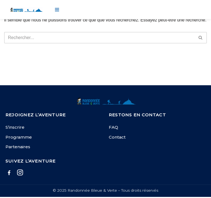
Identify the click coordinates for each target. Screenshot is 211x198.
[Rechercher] (99, 37)
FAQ (113, 127)
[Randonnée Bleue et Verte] (26, 9)
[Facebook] (9, 173)
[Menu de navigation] (57, 9)
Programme (18, 137)
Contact (117, 137)
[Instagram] (20, 173)
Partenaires (17, 146)
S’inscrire (14, 127)
